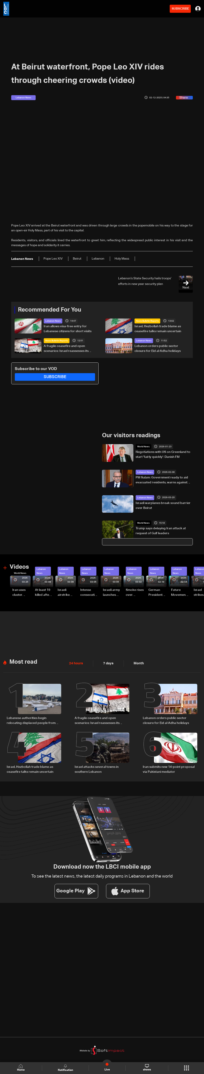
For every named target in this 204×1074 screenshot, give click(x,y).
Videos (19, 567)
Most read (23, 661)
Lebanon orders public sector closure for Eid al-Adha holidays (158, 348)
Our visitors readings (131, 436)
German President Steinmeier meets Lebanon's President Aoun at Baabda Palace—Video (156, 592)
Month (137, 662)
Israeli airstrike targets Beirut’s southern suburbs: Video (64, 592)
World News (143, 447)
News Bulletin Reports (147, 321)
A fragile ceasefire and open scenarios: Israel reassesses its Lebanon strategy (66, 348)
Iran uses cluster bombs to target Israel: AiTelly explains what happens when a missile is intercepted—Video (21, 592)
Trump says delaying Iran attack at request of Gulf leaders (161, 531)
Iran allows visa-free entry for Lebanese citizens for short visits (67, 329)
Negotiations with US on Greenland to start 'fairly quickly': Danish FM (163, 454)
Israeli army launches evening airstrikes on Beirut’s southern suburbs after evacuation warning (112, 592)
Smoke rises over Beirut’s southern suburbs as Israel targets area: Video (135, 592)
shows (147, 1067)
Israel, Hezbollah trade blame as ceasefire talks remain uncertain (158, 329)
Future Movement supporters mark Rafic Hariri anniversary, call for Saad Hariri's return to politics (180, 592)
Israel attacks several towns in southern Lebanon (97, 768)
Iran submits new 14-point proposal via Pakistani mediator (169, 768)
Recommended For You (49, 310)
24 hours (75, 662)
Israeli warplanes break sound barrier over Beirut (163, 505)
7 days (107, 662)
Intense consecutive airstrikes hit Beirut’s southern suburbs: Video (89, 592)
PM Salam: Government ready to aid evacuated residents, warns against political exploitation (162, 480)
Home (21, 1068)
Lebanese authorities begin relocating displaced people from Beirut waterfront (31, 720)
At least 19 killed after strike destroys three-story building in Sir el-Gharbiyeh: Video (43, 592)
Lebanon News (53, 321)
